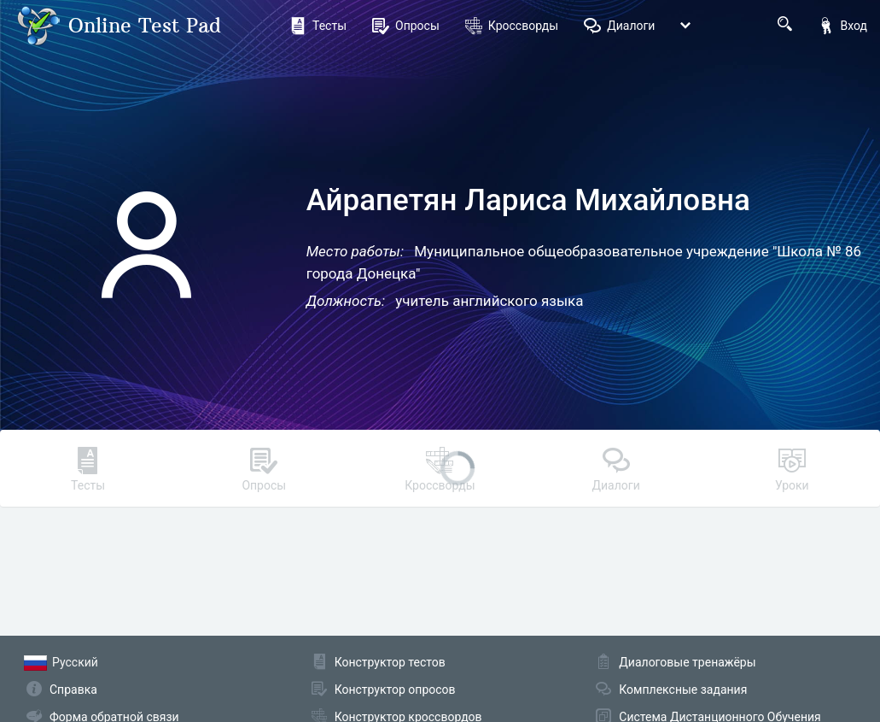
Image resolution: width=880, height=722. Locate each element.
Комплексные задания (683, 689)
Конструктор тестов (390, 662)
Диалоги (619, 25)
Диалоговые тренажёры (687, 662)
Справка (73, 689)
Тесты (318, 25)
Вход (842, 25)
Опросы (406, 25)
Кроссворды (511, 25)
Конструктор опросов (395, 689)
